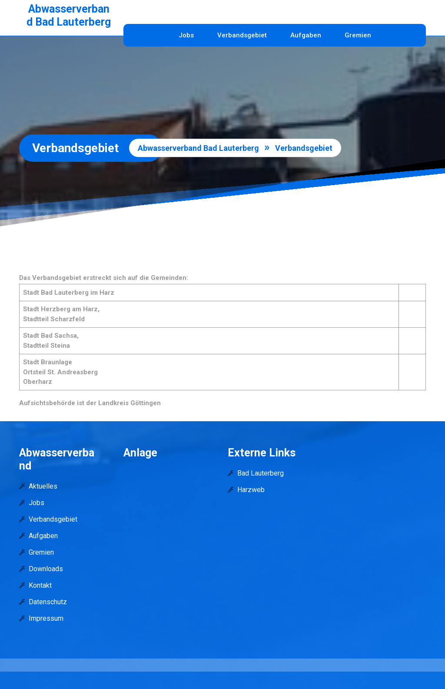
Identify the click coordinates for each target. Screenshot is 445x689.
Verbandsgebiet (242, 35)
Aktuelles (43, 486)
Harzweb (251, 490)
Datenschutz (48, 602)
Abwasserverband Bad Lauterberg (69, 15)
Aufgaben (305, 35)
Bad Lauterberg (260, 473)
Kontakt (40, 585)
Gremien (358, 35)
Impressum (46, 618)
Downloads (46, 569)
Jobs (186, 35)
